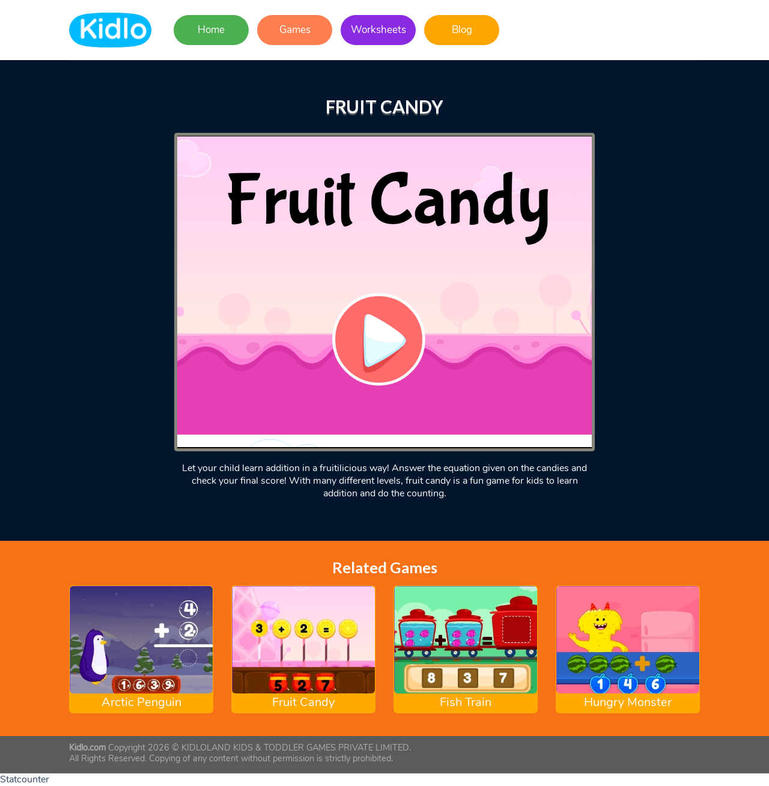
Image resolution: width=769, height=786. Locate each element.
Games (295, 30)
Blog (462, 30)
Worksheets (378, 30)
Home (211, 30)
